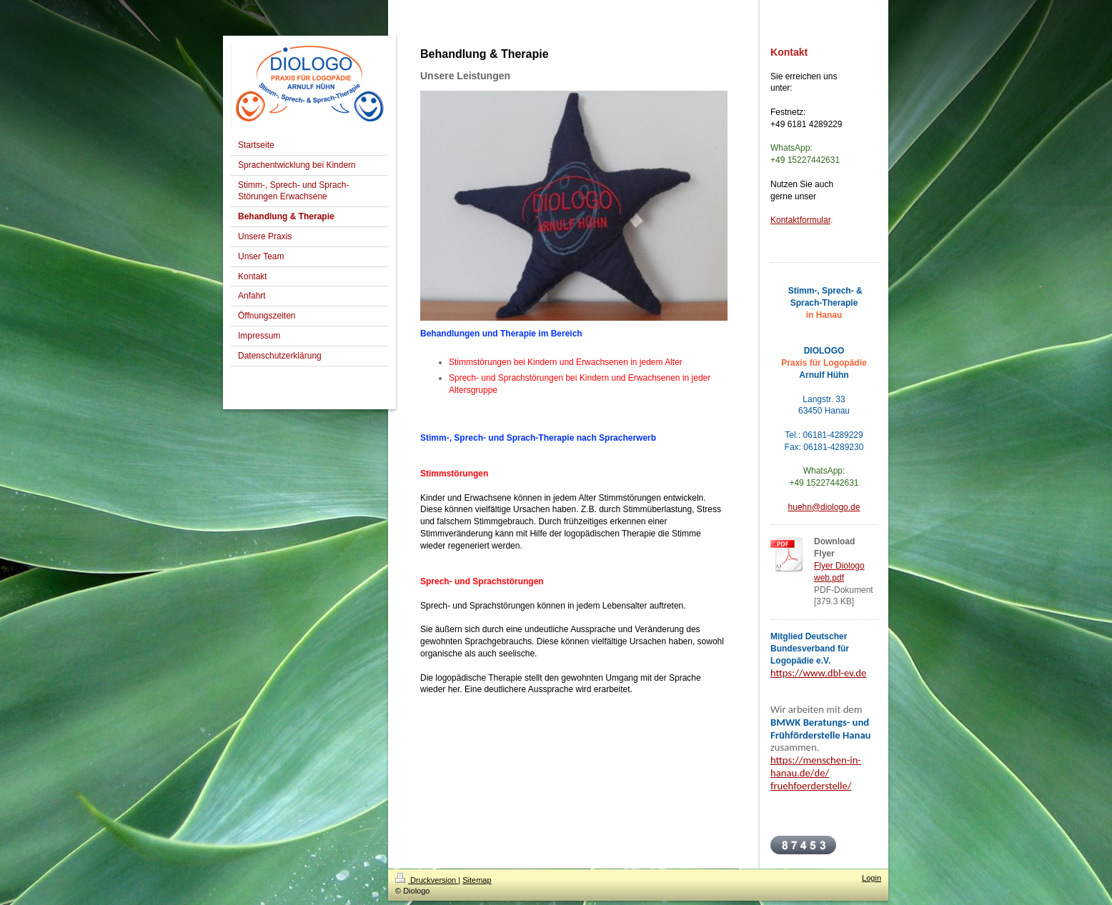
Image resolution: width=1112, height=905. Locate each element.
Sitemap (476, 880)
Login (871, 878)
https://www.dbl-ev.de (818, 672)
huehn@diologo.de (824, 507)
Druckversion (426, 880)
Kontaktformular (800, 220)
